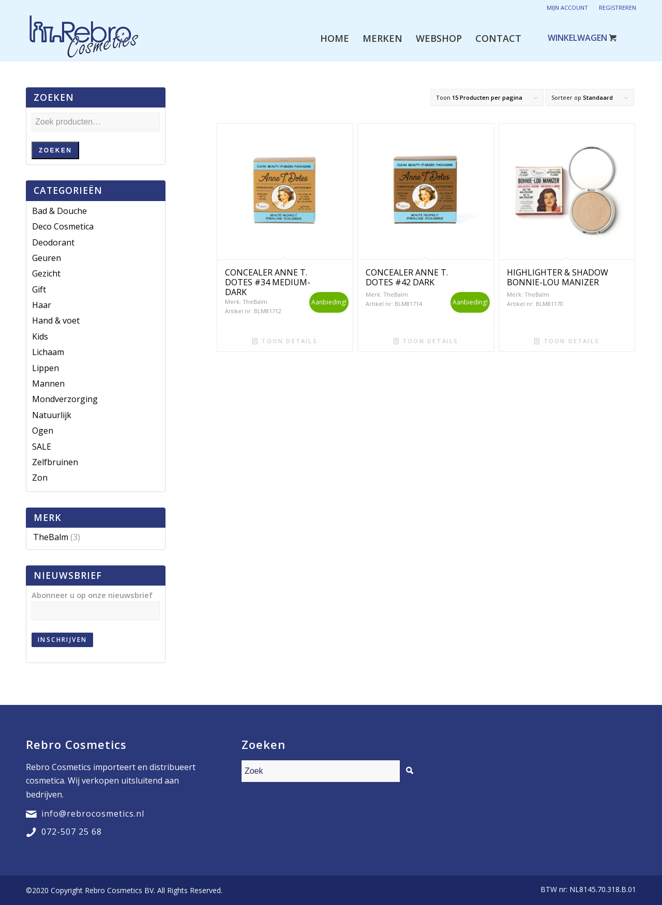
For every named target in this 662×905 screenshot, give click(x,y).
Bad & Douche (59, 211)
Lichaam (48, 352)
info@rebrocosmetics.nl (92, 813)
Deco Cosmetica (63, 226)
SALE (41, 446)
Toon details (285, 341)
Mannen (48, 383)
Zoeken (55, 150)
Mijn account (567, 7)
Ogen (42, 430)
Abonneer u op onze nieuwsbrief (92, 595)
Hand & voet (56, 320)
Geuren (46, 258)
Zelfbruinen (55, 462)
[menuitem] (334, 38)
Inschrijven (62, 639)
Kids (40, 336)
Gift (39, 289)
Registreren (617, 7)
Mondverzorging (65, 399)
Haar (41, 305)
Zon (40, 477)
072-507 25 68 (71, 831)
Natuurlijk (51, 415)
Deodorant (53, 242)
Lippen (45, 368)
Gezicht (46, 273)
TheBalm (50, 537)
